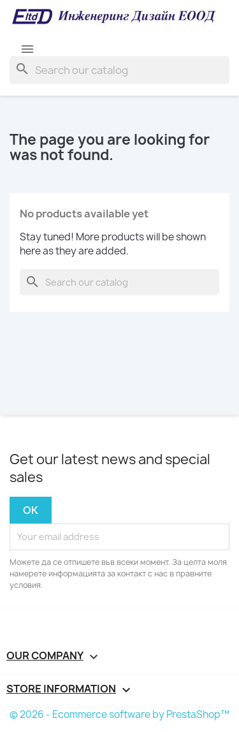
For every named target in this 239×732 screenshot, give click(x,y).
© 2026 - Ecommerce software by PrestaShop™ (119, 714)
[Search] (119, 70)
